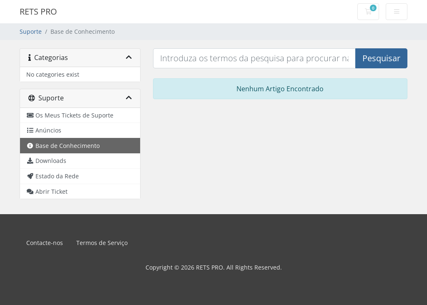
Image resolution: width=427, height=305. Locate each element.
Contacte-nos (44, 243)
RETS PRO (38, 11)
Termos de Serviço (102, 243)
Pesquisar (381, 58)
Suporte (31, 31)
